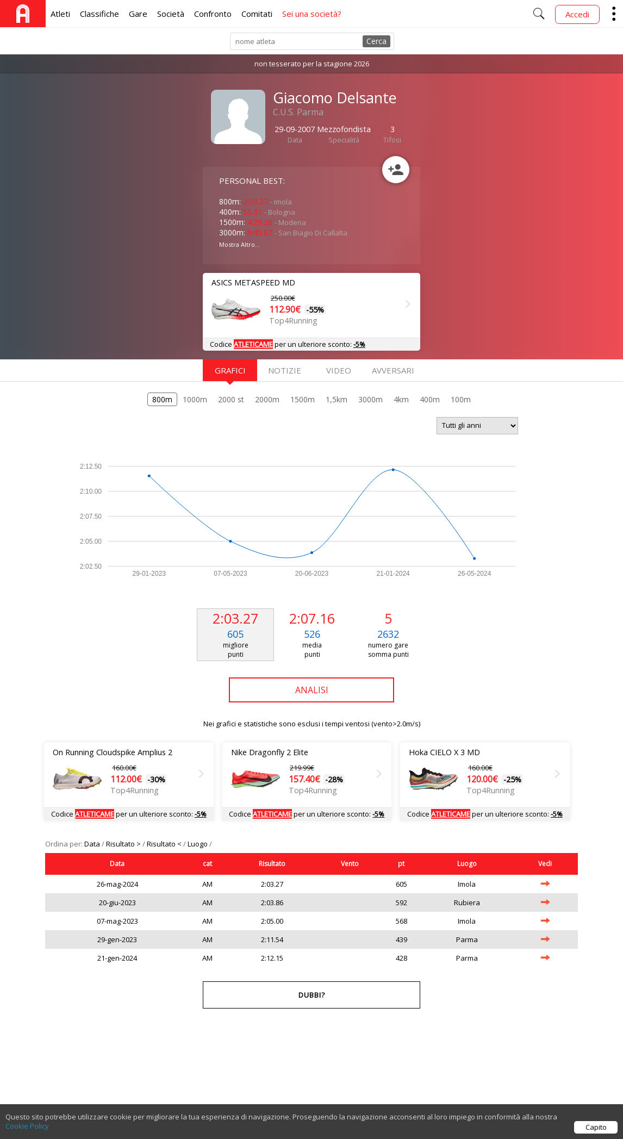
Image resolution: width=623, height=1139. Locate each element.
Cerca (376, 41)
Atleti (60, 13)
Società (170, 13)
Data (93, 844)
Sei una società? (311, 13)
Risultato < (165, 844)
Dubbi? (311, 995)
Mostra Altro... (239, 244)
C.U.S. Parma (298, 112)
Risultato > (124, 844)
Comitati (256, 13)
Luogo (198, 844)
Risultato (272, 863)
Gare (138, 13)
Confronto (213, 13)
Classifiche (99, 13)
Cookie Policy (27, 1130)
